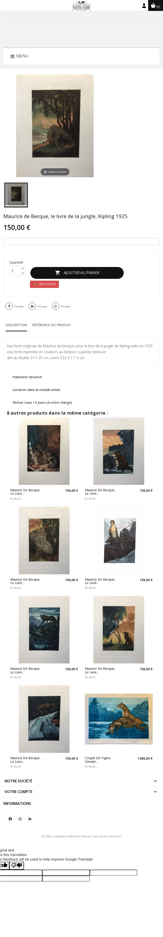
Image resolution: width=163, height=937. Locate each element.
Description (16, 322)
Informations (17, 801)
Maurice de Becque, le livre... (25, 489)
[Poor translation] (16, 863)
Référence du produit (51, 322)
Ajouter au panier (80, 272)
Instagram (20, 816)
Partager (19, 303)
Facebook (10, 816)
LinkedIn (30, 816)
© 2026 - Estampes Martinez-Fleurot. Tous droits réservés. (82, 834)
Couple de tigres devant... (97, 757)
